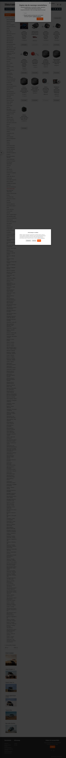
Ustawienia (28, 240)
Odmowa (34, 240)
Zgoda (39, 240)
